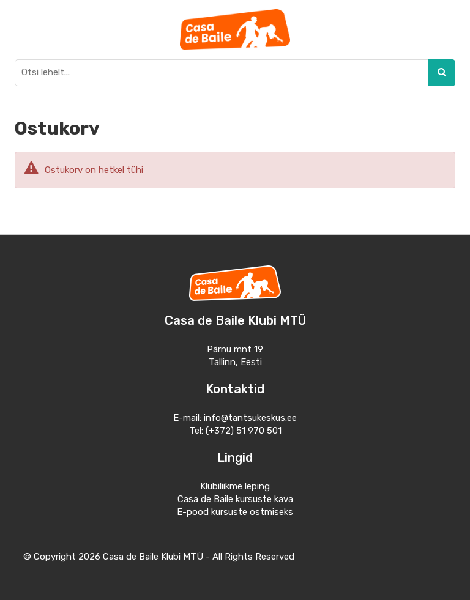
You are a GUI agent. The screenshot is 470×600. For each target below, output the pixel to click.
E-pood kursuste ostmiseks (235, 511)
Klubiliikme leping (235, 486)
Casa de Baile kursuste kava (235, 499)
